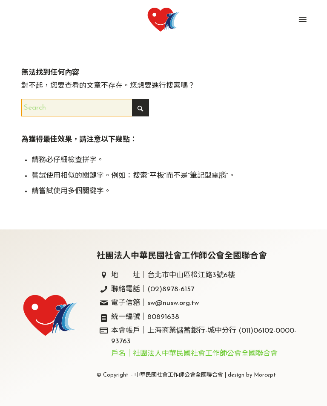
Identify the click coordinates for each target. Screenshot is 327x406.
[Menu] (302, 19)
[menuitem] (302, 19)
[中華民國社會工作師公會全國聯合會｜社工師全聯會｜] (163, 19)
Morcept (265, 375)
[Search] (85, 107)
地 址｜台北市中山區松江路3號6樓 (173, 275)
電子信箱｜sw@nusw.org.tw (155, 303)
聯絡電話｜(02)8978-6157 (152, 289)
